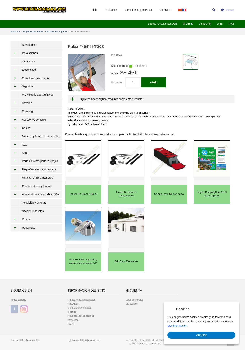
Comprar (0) (205, 23)
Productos (111, 9)
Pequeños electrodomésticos (33, 169)
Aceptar (201, 335)
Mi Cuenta (188, 23)
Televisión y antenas (34, 202)
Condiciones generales (138, 9)
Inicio (94, 9)
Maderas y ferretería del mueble (35, 136)
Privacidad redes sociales (81, 316)
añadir (153, 82)
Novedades (29, 44)
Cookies (72, 312)
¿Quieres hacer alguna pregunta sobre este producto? (111, 99)
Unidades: (117, 82)
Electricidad (23, 70)
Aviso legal (73, 320)
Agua (19, 153)
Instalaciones (24, 53)
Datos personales (134, 299)
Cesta (227, 10)
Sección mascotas (33, 211)
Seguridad (22, 86)
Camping (22, 111)
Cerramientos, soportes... (57, 31)
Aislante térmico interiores (37, 177)
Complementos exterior (33, 31)
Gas (19, 144)
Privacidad (73, 304)
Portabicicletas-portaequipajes (34, 161)
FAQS (231, 23)
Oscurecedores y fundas (31, 186)
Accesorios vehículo (28, 119)
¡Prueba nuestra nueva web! (162, 23)
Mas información (177, 325)
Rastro (20, 219)
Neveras (21, 103)
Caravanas (28, 61)
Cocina (20, 128)
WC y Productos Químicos (37, 94)
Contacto (164, 9)
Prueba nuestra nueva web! (82, 299)
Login (220, 23)
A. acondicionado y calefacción (35, 194)
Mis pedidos (131, 304)
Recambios (23, 227)
